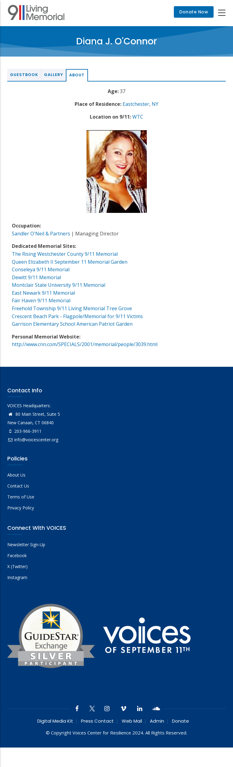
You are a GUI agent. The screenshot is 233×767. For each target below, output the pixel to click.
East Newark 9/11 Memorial (43, 293)
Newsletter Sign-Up (26, 544)
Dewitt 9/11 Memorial (36, 277)
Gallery (53, 75)
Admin (157, 721)
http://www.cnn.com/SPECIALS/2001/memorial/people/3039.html (84, 344)
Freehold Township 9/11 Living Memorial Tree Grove (72, 308)
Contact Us (18, 486)
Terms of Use (20, 497)
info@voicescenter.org (32, 439)
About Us (16, 475)
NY (155, 104)
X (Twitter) (17, 566)
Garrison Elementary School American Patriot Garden (72, 324)
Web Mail (132, 721)
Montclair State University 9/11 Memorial (58, 285)
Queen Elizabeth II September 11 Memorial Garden (69, 262)
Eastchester (136, 104)
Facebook (17, 555)
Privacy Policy (20, 508)
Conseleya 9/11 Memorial (40, 269)
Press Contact (97, 721)
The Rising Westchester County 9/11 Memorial (65, 254)
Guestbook (24, 75)
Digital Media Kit (55, 721)
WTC (137, 116)
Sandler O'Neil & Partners (41, 233)
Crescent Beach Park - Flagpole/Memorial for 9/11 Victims (77, 316)
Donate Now (193, 12)
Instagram (17, 577)
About (77, 75)
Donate (180, 721)
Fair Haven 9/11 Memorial (41, 300)
